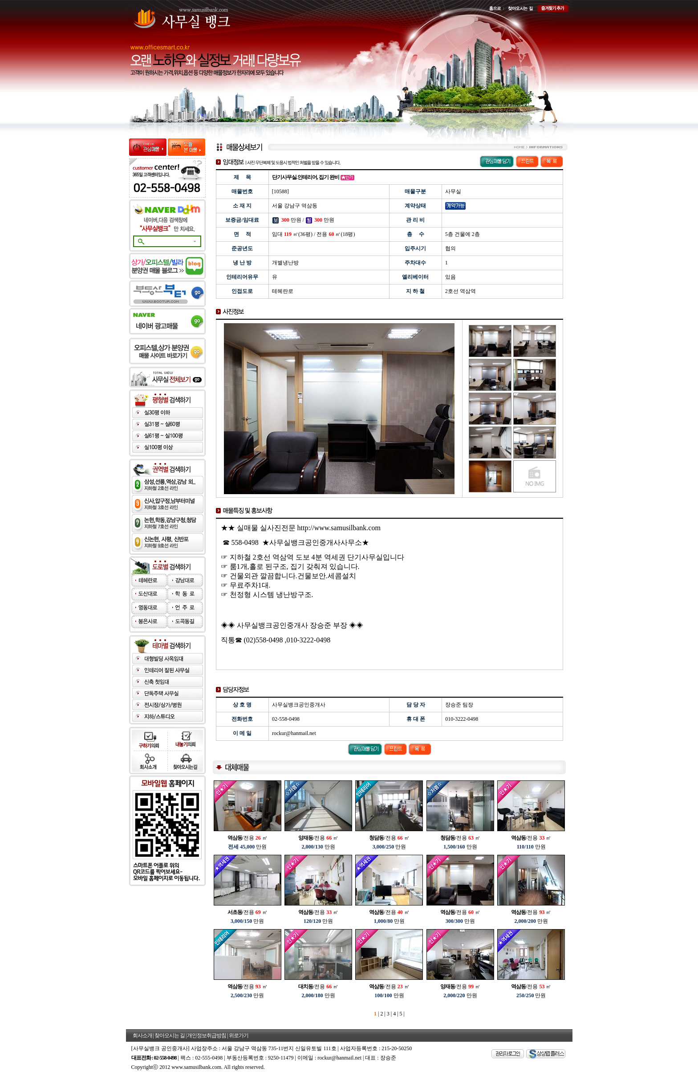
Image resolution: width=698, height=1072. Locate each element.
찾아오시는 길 (169, 1035)
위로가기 (238, 1035)
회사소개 (142, 1035)
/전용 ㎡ (247, 838)
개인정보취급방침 (206, 1035)
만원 (247, 847)
